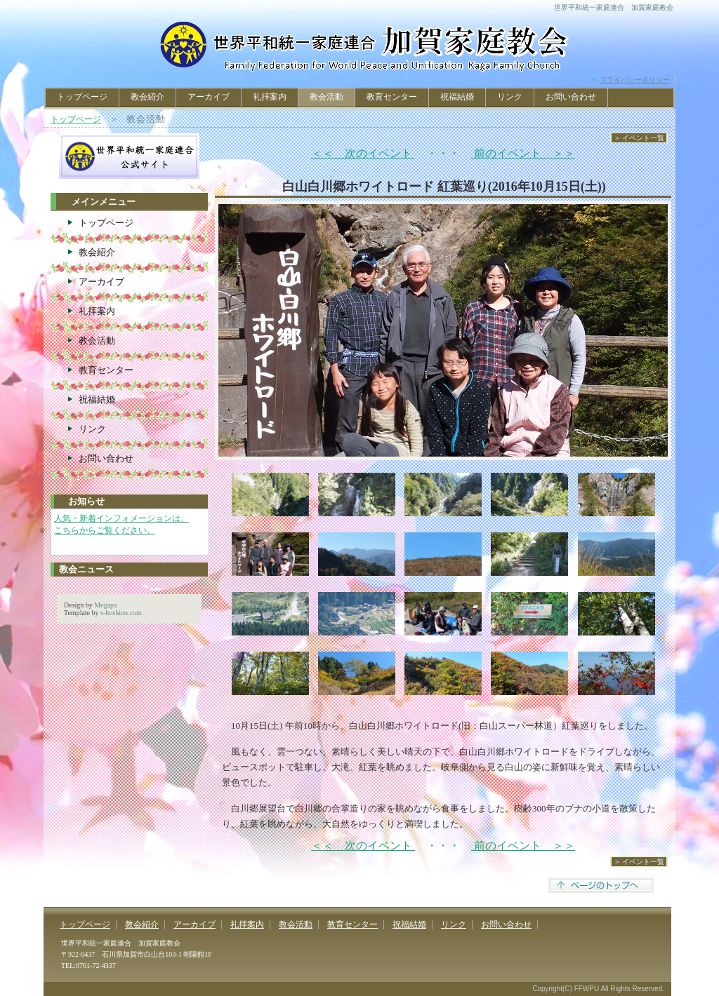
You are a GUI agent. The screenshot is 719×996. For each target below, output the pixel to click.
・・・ (443, 153)
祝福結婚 (457, 97)
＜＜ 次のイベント (363, 153)
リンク (509, 97)
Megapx (105, 605)
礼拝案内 (269, 97)
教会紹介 (147, 97)
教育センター (392, 97)
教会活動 (97, 340)
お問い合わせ (571, 97)
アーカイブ (208, 97)
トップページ (82, 97)
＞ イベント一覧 (639, 138)
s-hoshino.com (121, 613)
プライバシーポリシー (635, 79)
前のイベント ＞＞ (523, 153)
